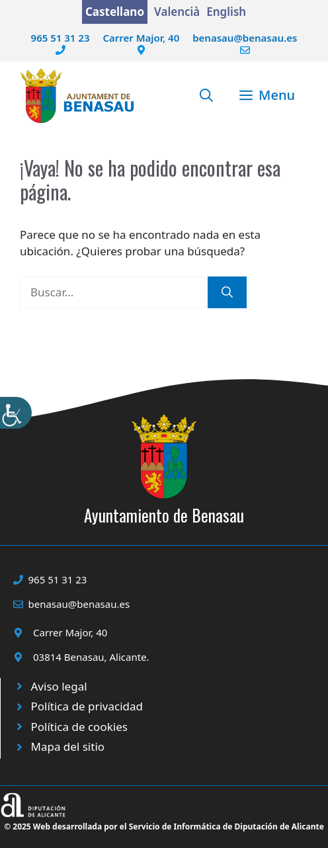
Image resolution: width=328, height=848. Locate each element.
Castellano (114, 11)
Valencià (177, 11)
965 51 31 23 (60, 37)
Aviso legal (59, 686)
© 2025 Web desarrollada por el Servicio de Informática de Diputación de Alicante (164, 826)
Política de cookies (79, 726)
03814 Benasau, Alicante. (91, 656)
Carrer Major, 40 (140, 37)
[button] (206, 95)
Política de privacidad (87, 706)
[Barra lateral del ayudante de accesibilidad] (16, 413)
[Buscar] (227, 292)
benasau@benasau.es (244, 37)
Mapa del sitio (68, 746)
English (226, 11)
